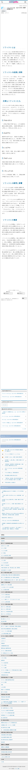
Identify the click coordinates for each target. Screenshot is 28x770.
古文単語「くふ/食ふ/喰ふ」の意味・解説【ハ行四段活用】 (14, 461)
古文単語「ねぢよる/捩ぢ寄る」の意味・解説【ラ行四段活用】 (12, 500)
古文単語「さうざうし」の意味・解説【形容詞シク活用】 (12, 504)
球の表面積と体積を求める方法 (11, 475)
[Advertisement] (14, 28)
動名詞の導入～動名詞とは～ (7, 517)
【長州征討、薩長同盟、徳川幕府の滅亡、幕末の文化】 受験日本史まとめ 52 (14, 465)
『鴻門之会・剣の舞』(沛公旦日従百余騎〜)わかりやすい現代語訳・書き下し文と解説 (14, 479)
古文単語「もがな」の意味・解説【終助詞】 (13, 457)
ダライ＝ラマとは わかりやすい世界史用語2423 (13, 469)
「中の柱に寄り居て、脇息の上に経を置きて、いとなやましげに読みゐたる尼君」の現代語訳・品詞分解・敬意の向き (13, 509)
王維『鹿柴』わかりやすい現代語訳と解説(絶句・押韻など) (14, 450)
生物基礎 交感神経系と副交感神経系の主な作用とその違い (13, 524)
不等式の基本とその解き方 (10, 482)
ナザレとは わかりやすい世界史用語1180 (10, 520)
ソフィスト (4, 405)
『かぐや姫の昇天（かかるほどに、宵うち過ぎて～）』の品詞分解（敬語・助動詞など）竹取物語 (13, 528)
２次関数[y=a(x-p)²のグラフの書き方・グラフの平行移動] (12, 492)
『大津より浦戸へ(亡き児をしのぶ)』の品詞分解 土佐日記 (13, 496)
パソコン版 (16, 768)
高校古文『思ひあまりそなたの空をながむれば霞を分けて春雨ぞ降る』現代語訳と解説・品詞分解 (13, 514)
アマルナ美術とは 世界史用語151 (12, 472)
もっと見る (24, 428)
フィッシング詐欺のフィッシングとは (12, 454)
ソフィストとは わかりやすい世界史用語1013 (13, 440)
